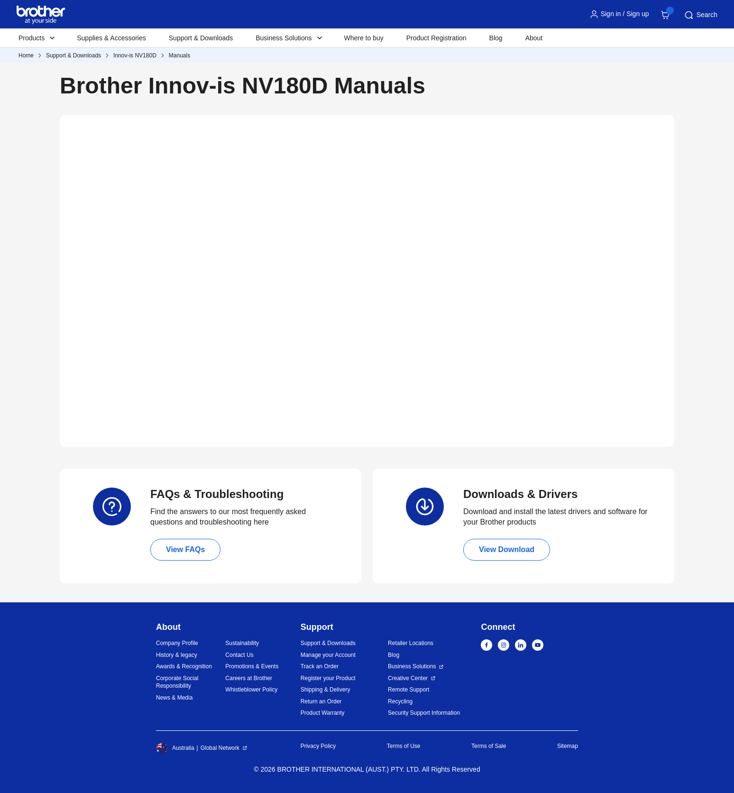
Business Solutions (412, 666)
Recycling (400, 701)
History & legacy (176, 655)
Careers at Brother (248, 678)
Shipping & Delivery (325, 689)
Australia (175, 748)
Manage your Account (328, 655)
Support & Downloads (201, 38)
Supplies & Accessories (111, 38)
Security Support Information (424, 713)
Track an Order (320, 666)
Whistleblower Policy (251, 689)
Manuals (179, 55)
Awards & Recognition (184, 666)
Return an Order (321, 701)
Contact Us (239, 655)
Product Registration (436, 38)
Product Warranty (323, 713)
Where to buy (364, 38)
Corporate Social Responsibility (177, 682)
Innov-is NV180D (134, 55)
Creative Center (408, 678)
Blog (496, 38)
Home (26, 55)
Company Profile (177, 643)
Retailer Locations (410, 643)
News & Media (174, 697)
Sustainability (242, 643)
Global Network (220, 748)
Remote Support (408, 689)
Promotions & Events (251, 666)
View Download (506, 549)
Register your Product (328, 678)
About (534, 38)
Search (700, 15)
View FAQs (185, 549)
